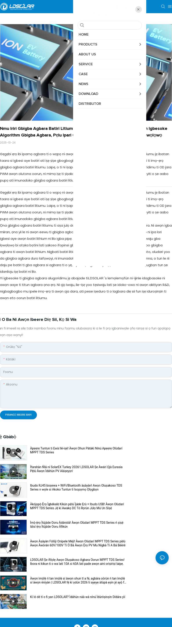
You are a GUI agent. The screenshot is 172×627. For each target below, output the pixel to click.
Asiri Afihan (107, 571)
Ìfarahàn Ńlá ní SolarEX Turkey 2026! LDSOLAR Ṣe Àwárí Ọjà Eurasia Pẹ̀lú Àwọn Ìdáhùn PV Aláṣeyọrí (141, 450)
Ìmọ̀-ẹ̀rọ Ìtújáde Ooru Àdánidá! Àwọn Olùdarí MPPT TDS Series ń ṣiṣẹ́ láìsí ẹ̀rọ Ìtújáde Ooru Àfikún (57, 487)
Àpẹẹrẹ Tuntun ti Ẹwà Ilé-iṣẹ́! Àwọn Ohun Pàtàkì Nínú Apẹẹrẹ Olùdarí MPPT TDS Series (57, 450)
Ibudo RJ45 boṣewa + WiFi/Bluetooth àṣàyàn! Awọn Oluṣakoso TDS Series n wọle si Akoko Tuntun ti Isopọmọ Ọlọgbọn (56, 469)
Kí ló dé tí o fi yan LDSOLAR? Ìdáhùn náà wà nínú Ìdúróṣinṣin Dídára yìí (57, 524)
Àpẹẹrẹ (90, 571)
